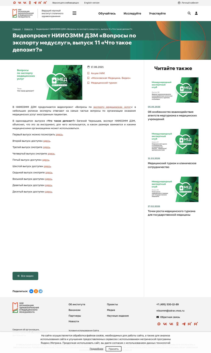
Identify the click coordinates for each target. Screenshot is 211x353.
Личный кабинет (190, 2)
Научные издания (118, 315)
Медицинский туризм (103, 82)
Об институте (77, 304)
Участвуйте (157, 13)
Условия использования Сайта (84, 330)
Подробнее (96, 348)
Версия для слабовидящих (65, 2)
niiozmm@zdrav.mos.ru (170, 310)
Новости (28, 29)
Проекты (112, 304)
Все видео (27, 275)
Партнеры (75, 315)
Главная (17, 29)
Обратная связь (168, 316)
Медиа (111, 309)
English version (92, 2)
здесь (59, 134)
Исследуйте (132, 13)
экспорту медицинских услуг (112, 106)
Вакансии (74, 309)
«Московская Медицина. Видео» (110, 77)
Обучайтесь (107, 13)
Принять (114, 348)
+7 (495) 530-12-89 (167, 304)
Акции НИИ (97, 73)
